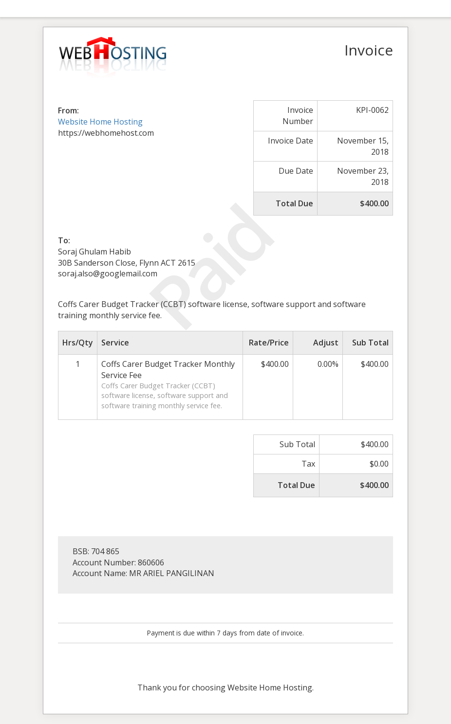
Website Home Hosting (100, 121)
